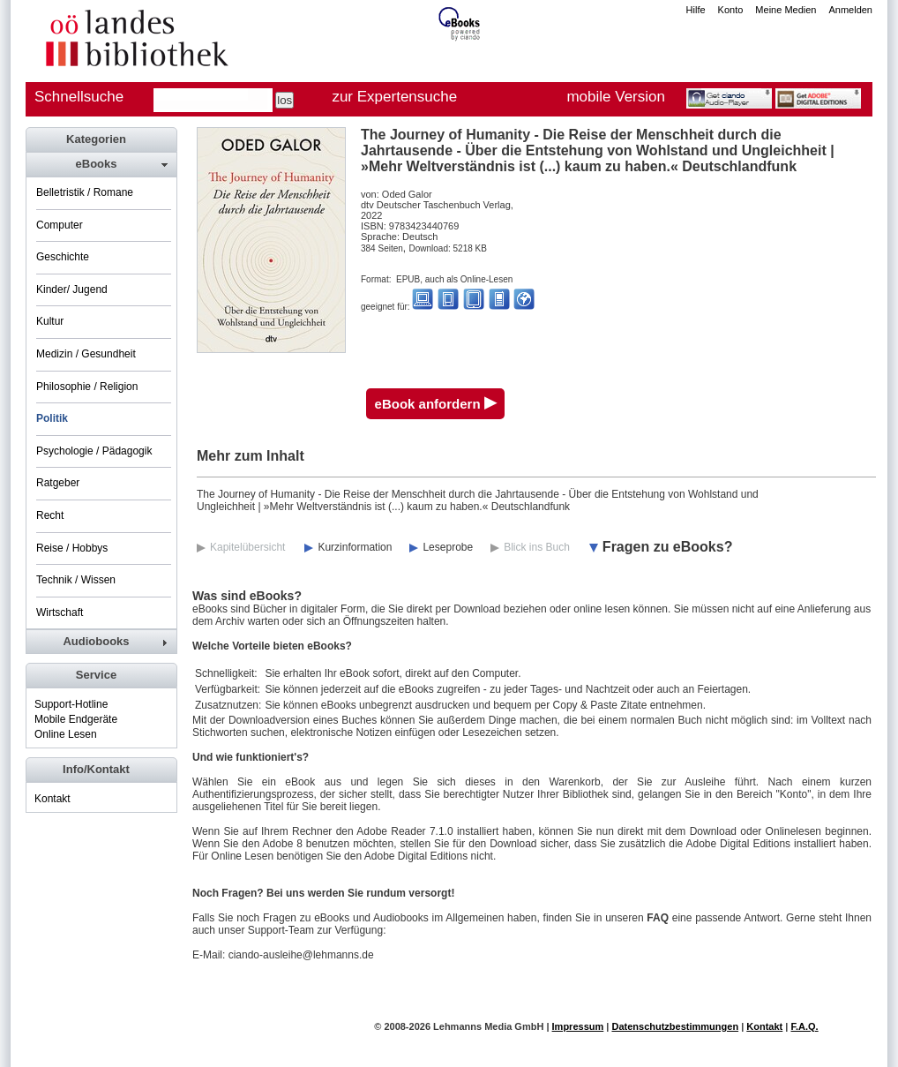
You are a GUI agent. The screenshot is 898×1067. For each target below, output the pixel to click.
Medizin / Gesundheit (86, 354)
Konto (731, 9)
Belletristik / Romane (84, 192)
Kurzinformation (355, 547)
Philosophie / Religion (87, 386)
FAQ (658, 918)
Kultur (50, 321)
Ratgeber (57, 483)
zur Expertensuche (394, 96)
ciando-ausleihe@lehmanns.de (301, 955)
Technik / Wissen (76, 580)
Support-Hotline (71, 704)
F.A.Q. (804, 1026)
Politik (52, 418)
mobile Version (615, 96)
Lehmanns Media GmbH (488, 1026)
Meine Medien (785, 9)
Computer (59, 225)
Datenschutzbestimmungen (674, 1026)
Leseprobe (448, 547)
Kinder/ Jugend (72, 289)
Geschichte (62, 257)
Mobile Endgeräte (75, 719)
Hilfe (696, 9)
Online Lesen (65, 734)
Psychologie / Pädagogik (94, 451)
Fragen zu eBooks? (667, 546)
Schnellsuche (78, 96)
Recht (50, 515)
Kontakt (52, 799)
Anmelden (850, 9)
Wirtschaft (59, 612)
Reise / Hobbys (72, 548)
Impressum (578, 1026)
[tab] (101, 164)
